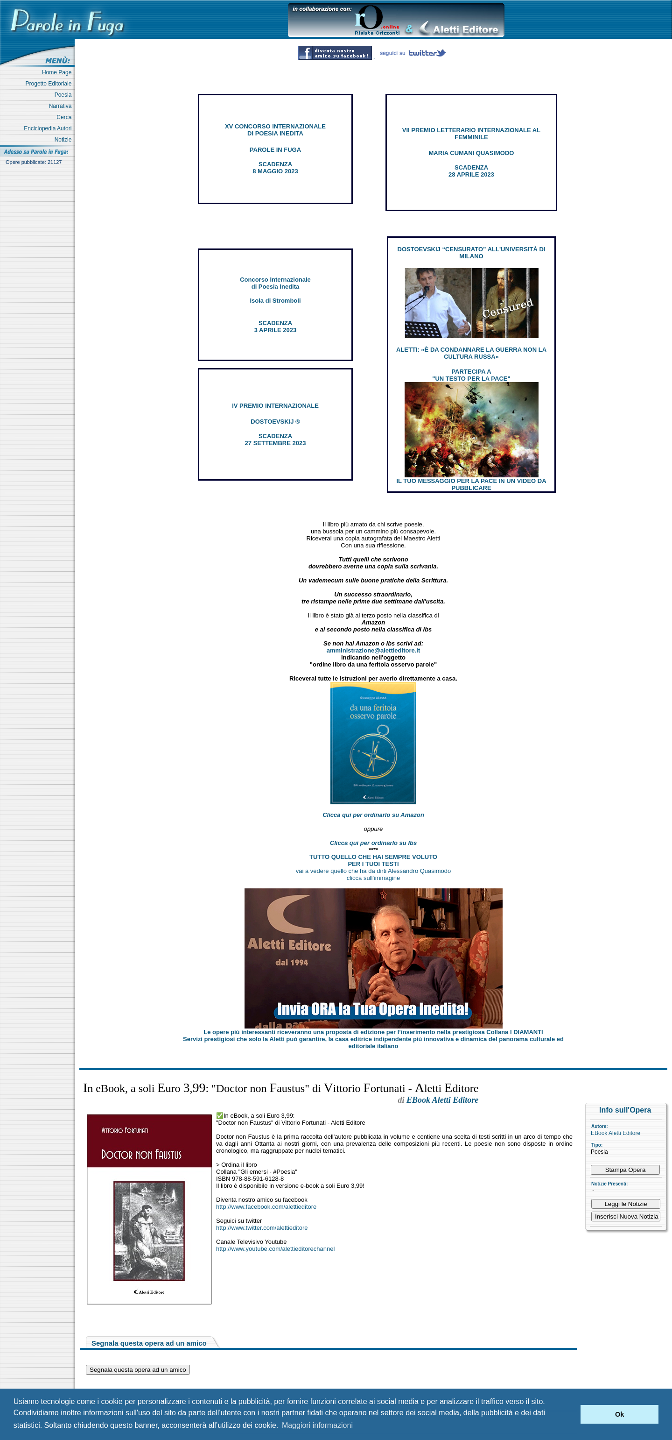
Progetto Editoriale (50, 83)
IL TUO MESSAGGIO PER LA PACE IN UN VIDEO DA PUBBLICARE (471, 484)
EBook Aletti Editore (615, 1133)
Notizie (65, 139)
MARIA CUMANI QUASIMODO (471, 152)
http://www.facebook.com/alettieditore (266, 1206)
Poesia (65, 95)
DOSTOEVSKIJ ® (275, 421)
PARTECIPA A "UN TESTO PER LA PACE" (471, 375)
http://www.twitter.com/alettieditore (262, 1227)
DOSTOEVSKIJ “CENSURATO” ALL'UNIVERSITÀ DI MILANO (472, 253)
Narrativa (62, 106)
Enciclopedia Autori (49, 128)
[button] (571, 1414)
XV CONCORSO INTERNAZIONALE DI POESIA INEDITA (275, 130)
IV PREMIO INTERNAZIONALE (275, 405)
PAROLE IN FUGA (275, 149)
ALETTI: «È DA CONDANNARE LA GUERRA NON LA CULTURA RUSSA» (471, 353)
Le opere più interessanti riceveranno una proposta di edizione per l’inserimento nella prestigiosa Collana (373, 1032)
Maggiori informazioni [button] (317, 1425)
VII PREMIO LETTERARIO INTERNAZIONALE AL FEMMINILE (471, 134)
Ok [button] (619, 1414)
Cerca (65, 117)
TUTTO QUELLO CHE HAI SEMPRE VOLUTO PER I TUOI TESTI (373, 860)
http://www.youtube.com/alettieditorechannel (275, 1248)
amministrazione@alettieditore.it (373, 650)
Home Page (58, 72)
